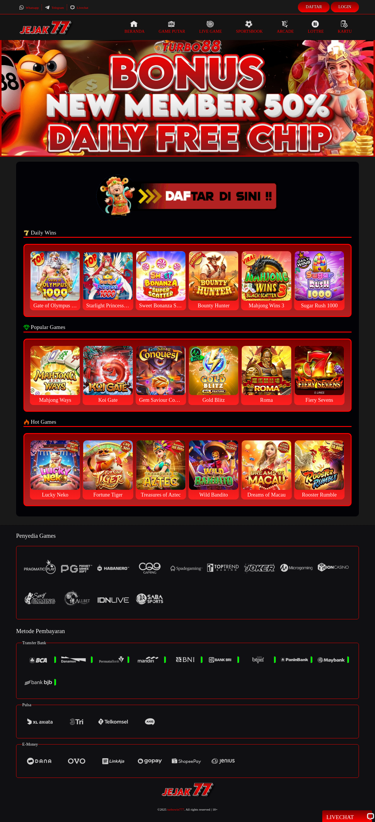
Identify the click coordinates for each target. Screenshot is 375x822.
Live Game (210, 27)
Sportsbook (249, 27)
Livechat (79, 7)
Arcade (285, 27)
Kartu (345, 27)
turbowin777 (175, 809)
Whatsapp (29, 7)
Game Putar (171, 27)
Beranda (134, 27)
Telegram (54, 7)
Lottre (316, 27)
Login (344, 7)
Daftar (314, 7)
